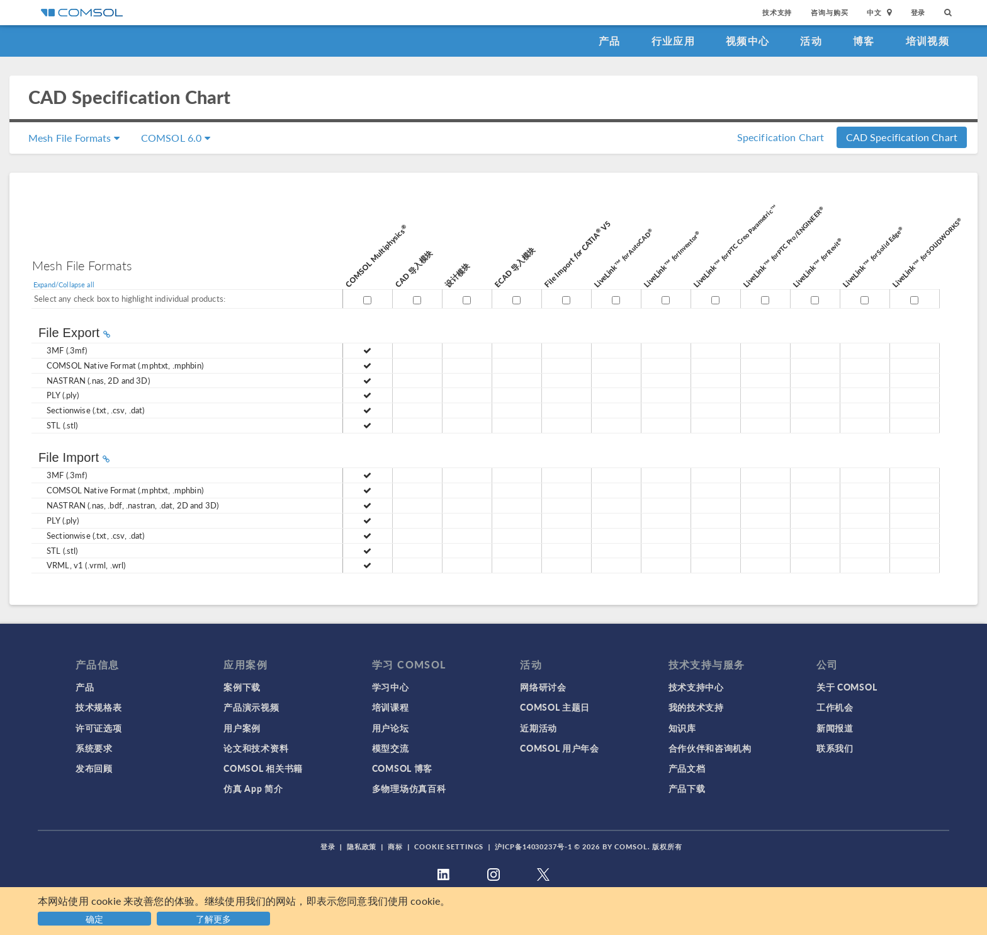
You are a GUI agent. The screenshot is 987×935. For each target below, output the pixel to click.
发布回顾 (94, 768)
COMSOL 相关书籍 (263, 768)
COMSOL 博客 (402, 768)
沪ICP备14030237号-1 (533, 846)
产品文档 (687, 768)
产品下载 (687, 788)
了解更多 (213, 918)
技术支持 (777, 12)
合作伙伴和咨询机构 (710, 748)
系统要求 (94, 748)
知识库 (682, 727)
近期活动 (538, 727)
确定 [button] (94, 918)
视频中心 (747, 40)
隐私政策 (362, 846)
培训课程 (390, 707)
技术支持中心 (696, 686)
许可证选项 (99, 727)
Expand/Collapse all (63, 284)
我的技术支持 (696, 707)
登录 (918, 12)
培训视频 (927, 40)
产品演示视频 (251, 707)
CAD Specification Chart (901, 137)
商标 (395, 846)
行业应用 (673, 40)
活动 (811, 40)
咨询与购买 (829, 12)
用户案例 (242, 727)
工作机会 (835, 707)
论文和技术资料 (255, 748)
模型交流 (390, 748)
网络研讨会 (543, 686)
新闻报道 (835, 727)
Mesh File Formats (74, 137)
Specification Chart (781, 137)
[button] (215, 917)
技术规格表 (99, 707)
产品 (610, 40)
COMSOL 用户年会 (559, 748)
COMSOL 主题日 (555, 707)
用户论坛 (390, 727)
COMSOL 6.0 (175, 137)
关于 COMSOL (846, 686)
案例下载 (242, 686)
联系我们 (835, 748)
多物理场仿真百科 (409, 788)
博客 (864, 40)
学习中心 (390, 686)
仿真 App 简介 (253, 788)
